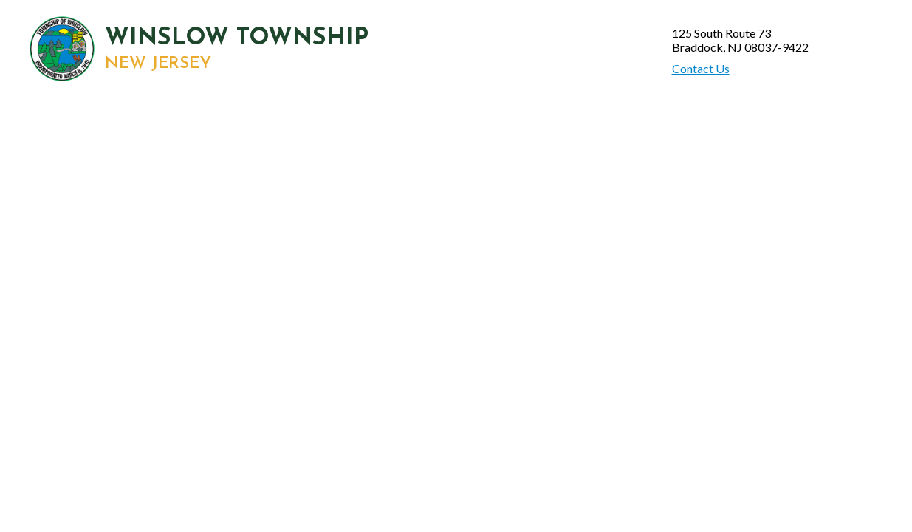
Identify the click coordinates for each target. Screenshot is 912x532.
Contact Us (701, 68)
